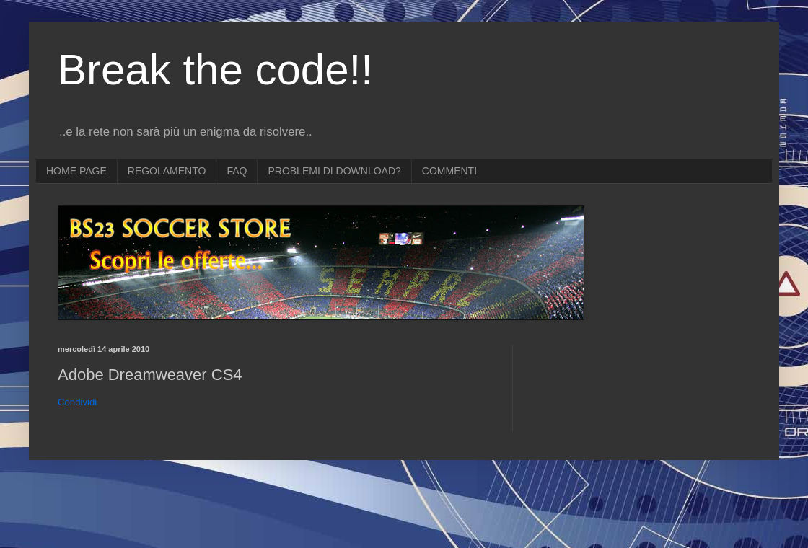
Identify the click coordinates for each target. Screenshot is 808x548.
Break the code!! (215, 69)
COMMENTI (449, 171)
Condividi (77, 402)
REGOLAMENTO (167, 171)
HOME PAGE (76, 171)
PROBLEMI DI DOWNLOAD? (334, 171)
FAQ (237, 171)
